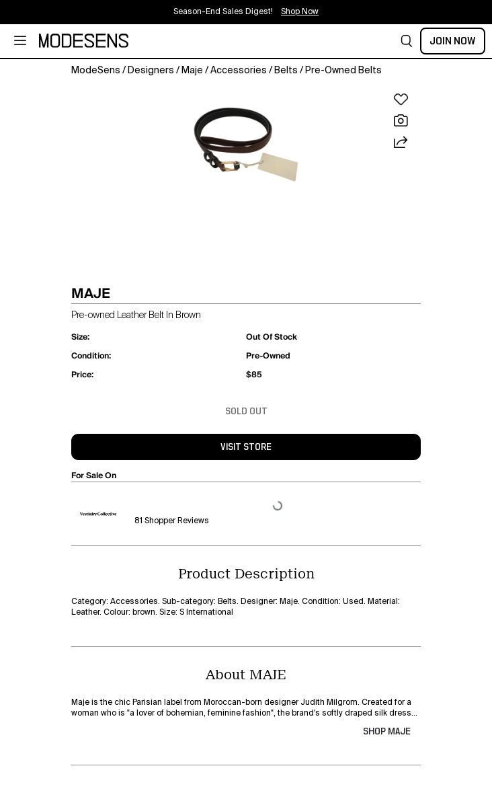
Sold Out (246, 411)
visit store (246, 447)
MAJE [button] (90, 293)
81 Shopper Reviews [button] (171, 521)
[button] (407, 41)
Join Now (452, 41)
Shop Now (300, 12)
